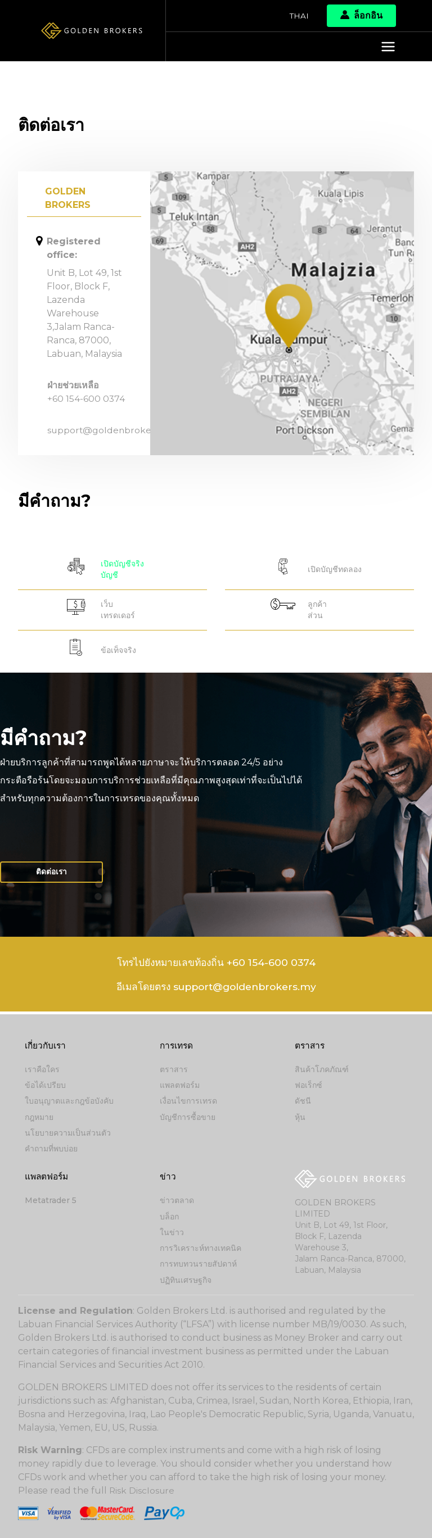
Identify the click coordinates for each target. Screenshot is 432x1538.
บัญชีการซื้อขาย (187, 1118)
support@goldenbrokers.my (112, 430)
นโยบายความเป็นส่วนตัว (68, 1134)
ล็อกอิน (361, 15)
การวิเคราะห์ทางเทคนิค (200, 1249)
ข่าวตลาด (177, 1201)
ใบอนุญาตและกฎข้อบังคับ (69, 1102)
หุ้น (300, 1118)
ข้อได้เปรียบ (45, 1087)
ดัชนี (303, 1102)
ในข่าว (172, 1233)
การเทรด (177, 1047)
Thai (299, 16)
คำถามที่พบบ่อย (51, 1150)
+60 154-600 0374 (86, 398)
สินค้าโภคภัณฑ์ (322, 1071)
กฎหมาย (39, 1118)
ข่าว (168, 1177)
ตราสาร (174, 1071)
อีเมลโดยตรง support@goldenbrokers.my (216, 990)
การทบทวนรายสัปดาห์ (198, 1264)
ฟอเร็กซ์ (308, 1087)
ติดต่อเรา (53, 874)
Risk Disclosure (142, 1490)
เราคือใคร (42, 1071)
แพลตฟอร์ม (180, 1087)
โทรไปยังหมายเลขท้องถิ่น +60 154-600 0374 (216, 965)
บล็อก (169, 1217)
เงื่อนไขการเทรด (188, 1102)
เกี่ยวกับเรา (46, 1047)
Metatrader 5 (50, 1201)
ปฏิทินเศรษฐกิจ (186, 1280)
